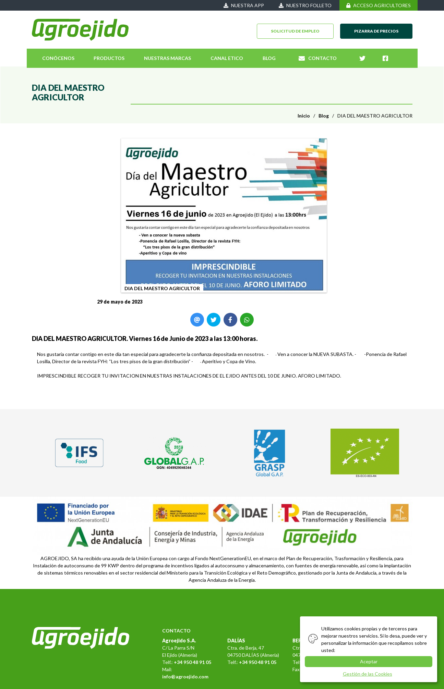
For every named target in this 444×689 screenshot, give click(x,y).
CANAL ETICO (227, 58)
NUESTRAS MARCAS (167, 58)
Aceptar (368, 661)
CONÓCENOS (58, 58)
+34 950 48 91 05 (192, 662)
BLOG (269, 58)
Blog (324, 116)
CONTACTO (318, 58)
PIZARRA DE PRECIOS (376, 31)
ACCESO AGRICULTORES (378, 5)
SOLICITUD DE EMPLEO (295, 31)
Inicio (304, 116)
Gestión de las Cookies (367, 674)
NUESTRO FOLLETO (305, 5)
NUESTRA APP (244, 5)
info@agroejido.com (185, 676)
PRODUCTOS (109, 58)
